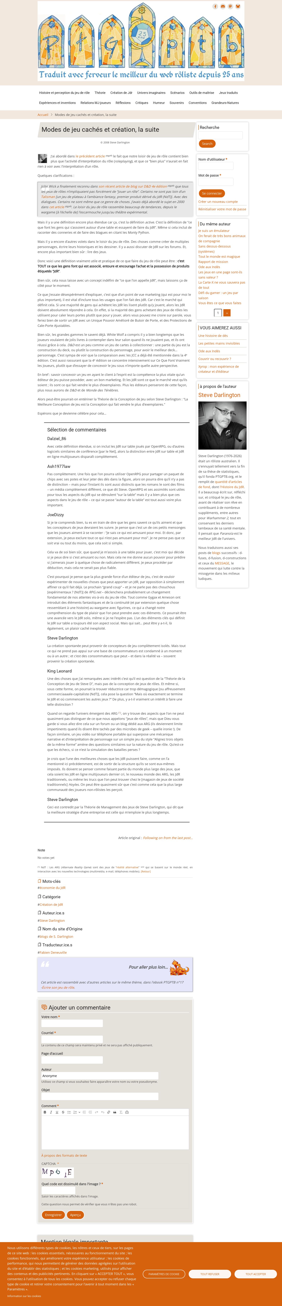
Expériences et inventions (57, 103)
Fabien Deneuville (53, 952)
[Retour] (146, 871)
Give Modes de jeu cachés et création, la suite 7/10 (59, 854)
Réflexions (123, 103)
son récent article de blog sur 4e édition (133, 186)
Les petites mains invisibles (219, 343)
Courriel (47, 1033)
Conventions (198, 103)
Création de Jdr (121, 93)
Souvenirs (177, 103)
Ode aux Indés (209, 267)
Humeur (159, 103)
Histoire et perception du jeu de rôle (64, 93)
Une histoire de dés (213, 335)
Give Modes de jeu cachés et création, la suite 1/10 (41, 854)
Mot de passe (208, 175)
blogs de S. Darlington (56, 936)
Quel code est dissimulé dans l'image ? (71, 1184)
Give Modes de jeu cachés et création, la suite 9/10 (64, 854)
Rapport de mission (213, 262)
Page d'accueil (52, 1053)
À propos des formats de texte (64, 1155)
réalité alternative (127, 867)
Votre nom (49, 1017)
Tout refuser (210, 1274)
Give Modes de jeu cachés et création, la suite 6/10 (56, 854)
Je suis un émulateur (213, 230)
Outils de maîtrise (201, 93)
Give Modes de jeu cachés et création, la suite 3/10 (47, 854)
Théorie (100, 93)
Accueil (43, 115)
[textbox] (115, 1133)
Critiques (141, 103)
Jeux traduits (228, 93)
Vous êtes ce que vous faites (219, 303)
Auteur (46, 1069)
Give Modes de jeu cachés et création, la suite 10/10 (67, 854)
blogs (216, 553)
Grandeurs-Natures (225, 103)
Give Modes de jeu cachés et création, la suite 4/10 (50, 854)
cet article (56, 207)
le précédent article (90, 156)
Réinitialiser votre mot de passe (222, 209)
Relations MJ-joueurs (96, 103)
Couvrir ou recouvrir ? (214, 359)
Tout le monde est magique (219, 256)
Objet (45, 1090)
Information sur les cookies (24, 1296)
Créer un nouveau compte (218, 201)
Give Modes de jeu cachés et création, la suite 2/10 (44, 854)
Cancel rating (39, 854)
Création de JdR (51, 904)
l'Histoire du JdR (232, 487)
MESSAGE (222, 563)
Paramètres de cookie (164, 1274)
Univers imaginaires (151, 93)
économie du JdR (52, 888)
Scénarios (177, 93)
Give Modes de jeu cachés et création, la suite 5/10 (53, 854)
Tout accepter (256, 1274)
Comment (48, 1106)
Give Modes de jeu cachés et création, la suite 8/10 (62, 854)
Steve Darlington (52, 920)
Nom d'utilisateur (211, 159)
